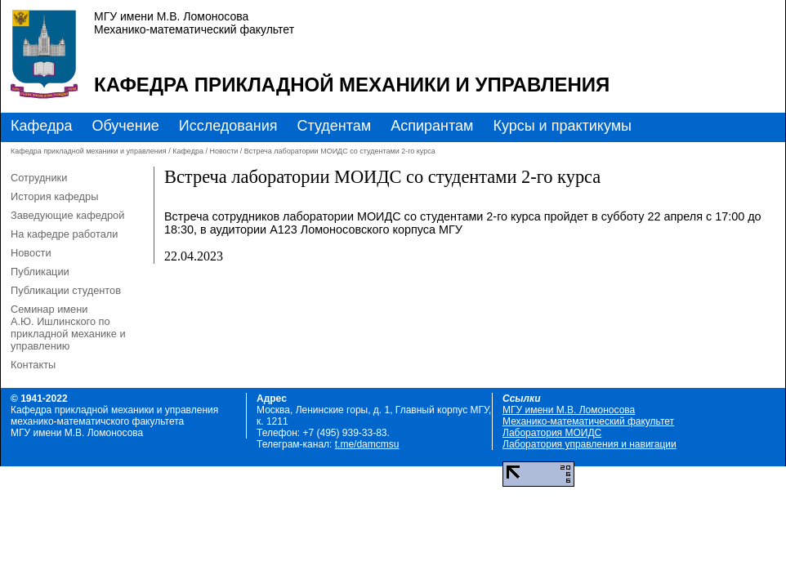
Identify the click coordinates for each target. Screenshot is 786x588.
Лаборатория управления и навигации (589, 444)
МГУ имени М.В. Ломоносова (568, 410)
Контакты (33, 365)
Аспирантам (432, 126)
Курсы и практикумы (562, 126)
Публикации (40, 271)
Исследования (228, 126)
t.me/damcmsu (367, 444)
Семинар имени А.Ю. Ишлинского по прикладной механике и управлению (68, 327)
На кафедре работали (64, 234)
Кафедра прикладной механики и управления (352, 85)
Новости (223, 151)
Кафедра (41, 126)
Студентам (334, 126)
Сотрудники (39, 178)
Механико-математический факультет (588, 421)
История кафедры (54, 196)
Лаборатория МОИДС (551, 433)
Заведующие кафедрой (67, 215)
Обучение (125, 126)
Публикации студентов (66, 290)
